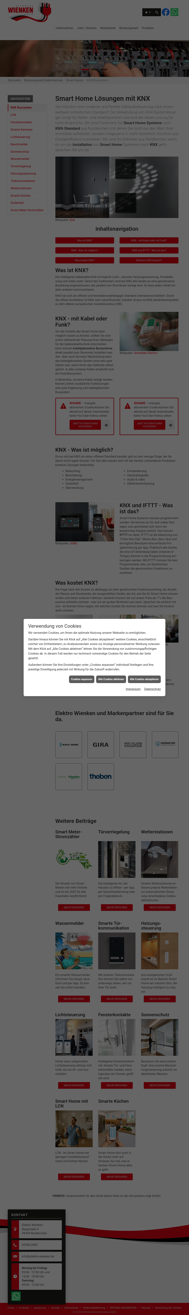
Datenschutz (152, 689)
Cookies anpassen (81, 679)
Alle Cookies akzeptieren (144, 679)
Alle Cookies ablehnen (111, 679)
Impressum (133, 689)
